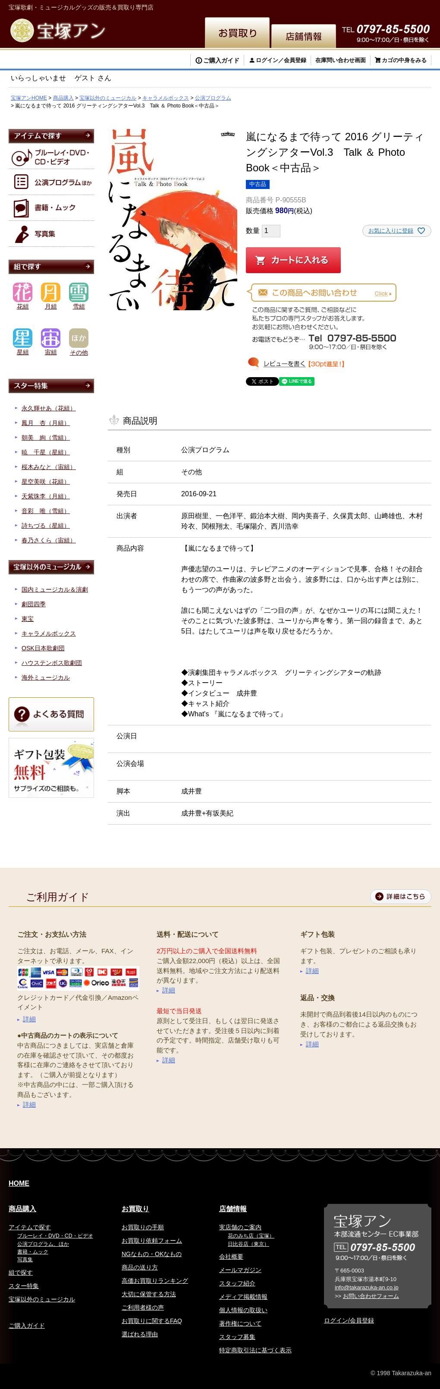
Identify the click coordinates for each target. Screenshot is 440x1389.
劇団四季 (34, 604)
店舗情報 (233, 1209)
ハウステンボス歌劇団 (52, 662)
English (287, 6)
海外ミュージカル (46, 677)
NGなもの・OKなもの (152, 1253)
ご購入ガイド (221, 60)
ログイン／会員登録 (281, 60)
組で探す (21, 1272)
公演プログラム (213, 98)
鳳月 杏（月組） (46, 422)
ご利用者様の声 (143, 1307)
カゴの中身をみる (404, 60)
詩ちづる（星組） (46, 525)
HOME (19, 1183)
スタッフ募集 (237, 1336)
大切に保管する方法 (149, 1294)
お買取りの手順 (143, 1227)
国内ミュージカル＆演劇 (55, 589)
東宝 (28, 618)
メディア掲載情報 (243, 1296)
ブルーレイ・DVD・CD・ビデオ (55, 1236)
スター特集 (24, 1285)
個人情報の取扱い (243, 1310)
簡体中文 (349, 6)
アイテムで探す (30, 1227)
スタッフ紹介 (237, 1283)
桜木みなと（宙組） (49, 466)
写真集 (25, 1260)
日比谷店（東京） (248, 1244)
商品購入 (63, 98)
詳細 (29, 1019)
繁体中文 (317, 6)
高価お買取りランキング (155, 1280)
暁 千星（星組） (46, 452)
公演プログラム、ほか (43, 1244)
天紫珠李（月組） (46, 496)
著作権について (240, 1323)
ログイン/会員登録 (349, 1320)
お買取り (135, 1209)
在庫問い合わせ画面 (340, 60)
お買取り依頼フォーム (152, 1240)
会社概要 (231, 1256)
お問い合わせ (410, 6)
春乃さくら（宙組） (49, 540)
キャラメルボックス (165, 98)
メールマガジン (240, 1269)
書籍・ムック (32, 1252)
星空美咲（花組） (46, 481)
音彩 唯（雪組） (46, 510)
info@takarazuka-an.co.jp (367, 1287)
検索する (39, 61)
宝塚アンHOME (29, 98)
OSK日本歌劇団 (43, 648)
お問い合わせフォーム (371, 1296)
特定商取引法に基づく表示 (255, 1350)
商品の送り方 (140, 1267)
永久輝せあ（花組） (49, 408)
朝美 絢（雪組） (46, 437)
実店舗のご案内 (240, 1227)
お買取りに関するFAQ (152, 1320)
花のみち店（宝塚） (251, 1236)
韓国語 (377, 6)
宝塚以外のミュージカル (107, 98)
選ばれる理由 (140, 1334)
